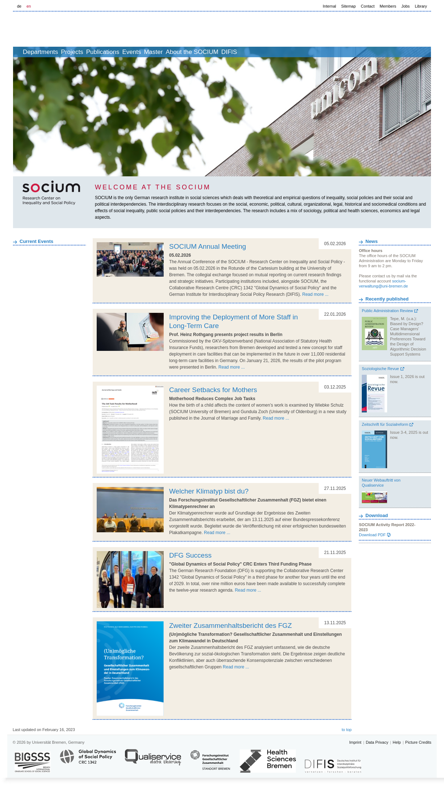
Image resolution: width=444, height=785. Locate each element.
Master (197, 52)
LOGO (68, 29)
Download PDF (372, 535)
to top (347, 729)
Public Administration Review (387, 310)
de (19, 6)
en (28, 6)
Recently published (387, 299)
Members (388, 6)
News (371, 241)
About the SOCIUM (243, 52)
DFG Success (190, 555)
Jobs (405, 6)
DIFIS (289, 52)
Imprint (355, 742)
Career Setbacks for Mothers (213, 390)
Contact (367, 6)
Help (397, 742)
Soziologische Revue (380, 368)
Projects (92, 52)
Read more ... (315, 294)
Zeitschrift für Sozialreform (385, 424)
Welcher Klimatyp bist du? (208, 491)
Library (421, 6)
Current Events (36, 241)
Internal (329, 6)
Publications (130, 52)
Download (376, 515)
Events (167, 52)
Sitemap (348, 6)
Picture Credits (418, 742)
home (21, 52)
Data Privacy (377, 742)
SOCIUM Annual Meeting (207, 246)
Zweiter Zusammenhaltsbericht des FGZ (230, 625)
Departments (52, 52)
